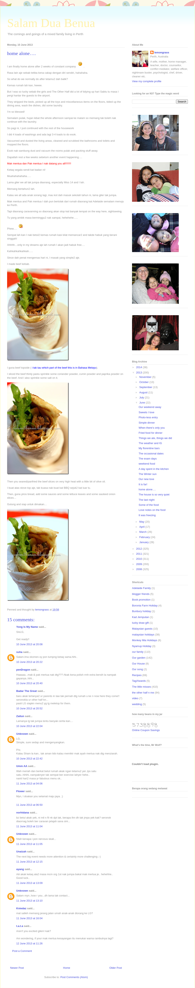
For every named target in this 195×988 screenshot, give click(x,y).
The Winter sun (147, 474)
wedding (137, 704)
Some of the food (149, 504)
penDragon (23, 669)
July (142, 397)
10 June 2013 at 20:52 (29, 708)
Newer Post (17, 967)
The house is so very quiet (154, 494)
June (142, 402)
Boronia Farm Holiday (145, 605)
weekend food (147, 463)
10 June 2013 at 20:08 (29, 644)
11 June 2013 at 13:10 (29, 900)
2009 (139, 564)
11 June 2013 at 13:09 (29, 882)
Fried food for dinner (150, 432)
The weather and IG (150, 443)
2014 (139, 367)
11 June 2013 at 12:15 (29, 861)
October (144, 382)
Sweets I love (146, 412)
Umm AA (21, 766)
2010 (139, 558)
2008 (139, 569)
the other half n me (143, 692)
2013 (139, 372)
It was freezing (147, 515)
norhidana (22, 812)
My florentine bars (149, 448)
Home (66, 967)
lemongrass (161, 52)
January (144, 542)
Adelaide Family (141, 588)
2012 (139, 548)
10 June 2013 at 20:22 (29, 661)
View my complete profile (146, 81)
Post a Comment (22, 950)
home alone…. (147, 489)
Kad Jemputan (140, 617)
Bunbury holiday (141, 611)
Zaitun (20, 716)
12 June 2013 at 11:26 (29, 943)
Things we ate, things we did (155, 438)
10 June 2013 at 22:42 (29, 758)
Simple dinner (147, 422)
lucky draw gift (140, 622)
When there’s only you (152, 427)
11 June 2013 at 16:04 (29, 918)
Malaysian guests (142, 628)
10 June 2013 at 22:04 (29, 726)
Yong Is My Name (27, 626)
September (146, 387)
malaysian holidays (143, 634)
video (135, 698)
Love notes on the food (152, 509)
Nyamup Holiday (141, 646)
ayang (20, 869)
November (145, 377)
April (142, 526)
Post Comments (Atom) (74, 977)
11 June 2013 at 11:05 (29, 844)
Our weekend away (150, 407)
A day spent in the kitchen (154, 468)
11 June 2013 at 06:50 (29, 804)
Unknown (22, 733)
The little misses (141, 686)
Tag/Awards (139, 680)
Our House (138, 663)
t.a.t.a (19, 926)
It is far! (143, 484)
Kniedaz (21, 908)
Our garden (138, 657)
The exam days (148, 458)
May (142, 521)
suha (19, 652)
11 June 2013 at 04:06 (29, 783)
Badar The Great (26, 690)
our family (137, 651)
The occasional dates (151, 453)
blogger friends (141, 593)
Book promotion (141, 599)
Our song (137, 669)
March (143, 531)
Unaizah (21, 851)
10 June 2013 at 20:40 (29, 683)
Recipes (137, 675)
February (145, 537)
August (143, 392)
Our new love (146, 479)
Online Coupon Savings (146, 730)
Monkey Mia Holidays (144, 640)
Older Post (115, 967)
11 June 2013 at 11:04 (29, 826)
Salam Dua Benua (51, 23)
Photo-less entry (148, 417)
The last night (146, 499)
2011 (139, 553)
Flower (20, 791)
